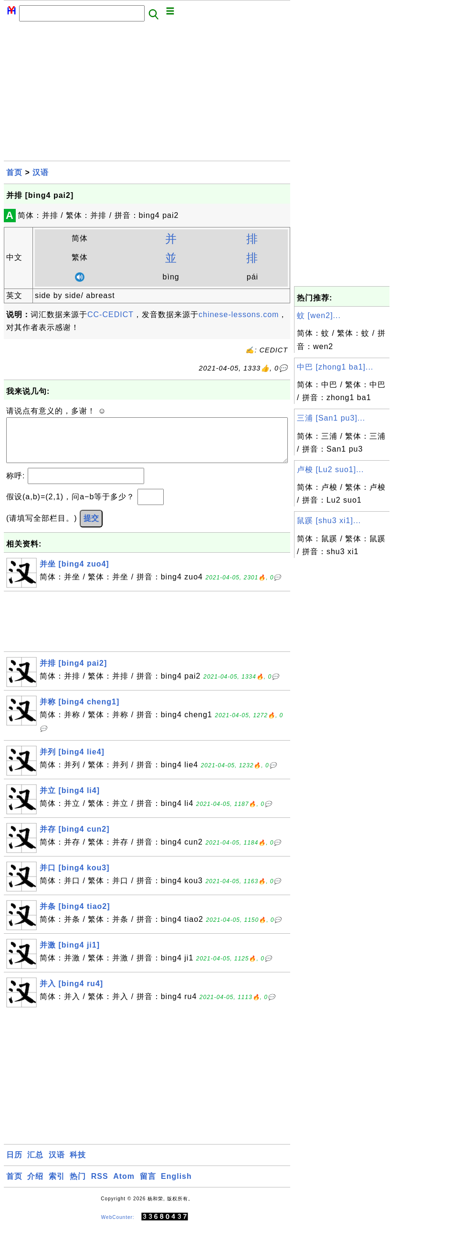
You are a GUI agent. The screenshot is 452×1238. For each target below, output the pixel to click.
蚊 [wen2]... (319, 315)
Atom (124, 1186)
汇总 (35, 1164)
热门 (78, 1186)
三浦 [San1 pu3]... (331, 418)
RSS (99, 1186)
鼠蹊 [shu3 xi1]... (329, 520)
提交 (91, 528)
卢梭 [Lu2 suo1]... (330, 469)
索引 (57, 1186)
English (176, 1186)
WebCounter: (118, 1226)
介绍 (35, 1186)
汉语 (40, 172)
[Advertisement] (147, 94)
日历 (14, 1164)
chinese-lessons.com (239, 314)
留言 (148, 1186)
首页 (14, 172)
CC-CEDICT (110, 314)
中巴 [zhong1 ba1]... (335, 367)
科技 (78, 1164)
